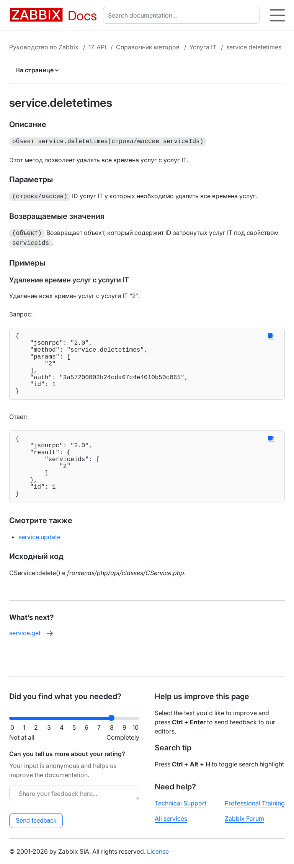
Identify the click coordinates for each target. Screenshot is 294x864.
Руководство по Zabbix (43, 47)
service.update (39, 561)
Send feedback (36, 820)
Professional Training (255, 803)
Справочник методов (148, 47)
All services (171, 818)
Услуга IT (202, 47)
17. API (97, 47)
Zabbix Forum (244, 818)
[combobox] (183, 15)
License (158, 851)
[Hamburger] (277, 15)
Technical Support (180, 803)
